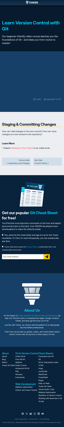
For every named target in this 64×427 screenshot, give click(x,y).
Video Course (20, 365)
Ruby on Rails (44, 383)
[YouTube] (42, 415)
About (4, 356)
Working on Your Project (22, 148)
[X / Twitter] (26, 415)
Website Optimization (24, 387)
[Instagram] (34, 415)
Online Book (20, 356)
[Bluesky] (30, 415)
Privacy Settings (44, 419)
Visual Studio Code (46, 389)
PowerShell (43, 377)
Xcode (41, 401)
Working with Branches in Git (50, 398)
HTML (41, 365)
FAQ (17, 371)
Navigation (3, 2)
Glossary (18, 374)
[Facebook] (22, 415)
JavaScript (42, 371)
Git (39, 359)
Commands (20, 377)
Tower (32, 2)
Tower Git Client (8, 365)
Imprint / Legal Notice (21, 419)
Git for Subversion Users (48, 362)
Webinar (18, 362)
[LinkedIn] (38, 415)
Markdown (42, 374)
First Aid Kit (20, 359)
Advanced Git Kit (22, 368)
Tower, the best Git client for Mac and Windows (37, 316)
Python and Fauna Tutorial (26, 390)
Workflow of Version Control (50, 395)
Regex (41, 380)
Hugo (40, 368)
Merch (4, 362)
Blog (4, 359)
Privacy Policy (31, 247)
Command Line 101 (46, 356)
